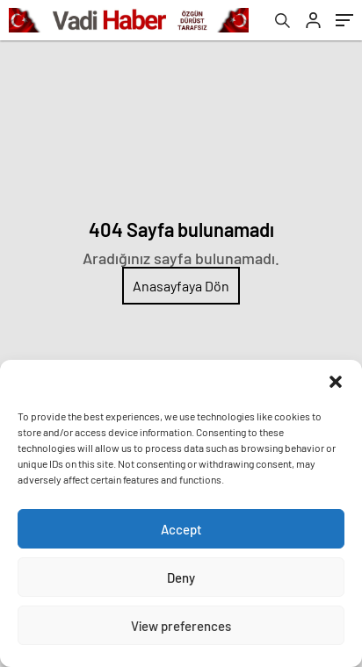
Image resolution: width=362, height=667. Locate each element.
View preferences (181, 626)
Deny (181, 577)
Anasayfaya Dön (181, 285)
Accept (181, 529)
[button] (335, 382)
